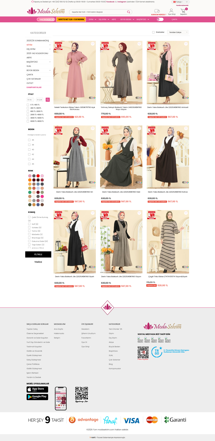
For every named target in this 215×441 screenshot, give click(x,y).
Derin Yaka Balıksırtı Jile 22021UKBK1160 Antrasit (167, 107)
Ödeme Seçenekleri (35, 333)
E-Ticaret (99, 428)
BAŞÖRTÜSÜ (141, 19)
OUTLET (30, 83)
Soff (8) (33, 223)
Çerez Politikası (33, 364)
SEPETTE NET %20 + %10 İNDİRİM (71, 19)
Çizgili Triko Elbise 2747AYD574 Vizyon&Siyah (167, 276)
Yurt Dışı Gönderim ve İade (38, 342)
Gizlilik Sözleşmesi (34, 368)
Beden (31, 129)
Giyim (111, 333)
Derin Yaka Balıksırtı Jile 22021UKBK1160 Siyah (74, 276)
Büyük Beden (114, 346)
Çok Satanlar (114, 359)
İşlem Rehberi (32, 373)
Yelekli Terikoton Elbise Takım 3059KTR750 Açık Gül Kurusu (74, 108)
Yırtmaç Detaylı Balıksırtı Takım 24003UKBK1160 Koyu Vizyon (121, 108)
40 (31, 149)
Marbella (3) (35, 234)
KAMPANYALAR (34, 87)
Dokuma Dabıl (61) (38, 241)
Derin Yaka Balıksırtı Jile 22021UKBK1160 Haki (121, 192)
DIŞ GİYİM (102, 19)
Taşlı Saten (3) (36, 244)
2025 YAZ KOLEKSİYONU (37, 53)
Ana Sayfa (58, 329)
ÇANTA (174, 19)
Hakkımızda (59, 333)
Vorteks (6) (34, 227)
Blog (111, 364)
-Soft (92, 428)
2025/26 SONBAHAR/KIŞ (38, 40)
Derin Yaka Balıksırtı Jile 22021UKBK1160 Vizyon (121, 276)
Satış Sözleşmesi (34, 359)
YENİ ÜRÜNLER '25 (46, 20)
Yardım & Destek (34, 377)
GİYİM (91, 19)
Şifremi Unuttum (88, 333)
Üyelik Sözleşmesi (34, 355)
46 (31, 164)
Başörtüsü (113, 351)
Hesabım (85, 329)
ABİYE (114, 19)
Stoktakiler (158, 32)
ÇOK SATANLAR (34, 78)
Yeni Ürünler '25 (115, 329)
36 (31, 140)
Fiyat (31, 94)
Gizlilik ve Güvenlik (34, 351)
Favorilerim (86, 338)
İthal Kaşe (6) (35, 237)
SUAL (29, 66)
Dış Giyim (113, 338)
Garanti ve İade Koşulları (37, 338)
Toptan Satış (32, 329)
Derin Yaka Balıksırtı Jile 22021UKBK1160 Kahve (168, 192)
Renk (30, 170)
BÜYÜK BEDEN (126, 19)
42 (31, 154)
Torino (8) (34, 230)
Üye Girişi (85, 346)
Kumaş (31, 212)
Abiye (111, 342)
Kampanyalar (115, 368)
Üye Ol (84, 342)
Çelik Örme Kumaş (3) (38, 219)
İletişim (57, 338)
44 (31, 159)
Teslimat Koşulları (34, 346)
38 (31, 144)
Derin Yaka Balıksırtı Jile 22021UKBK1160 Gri (74, 192)
